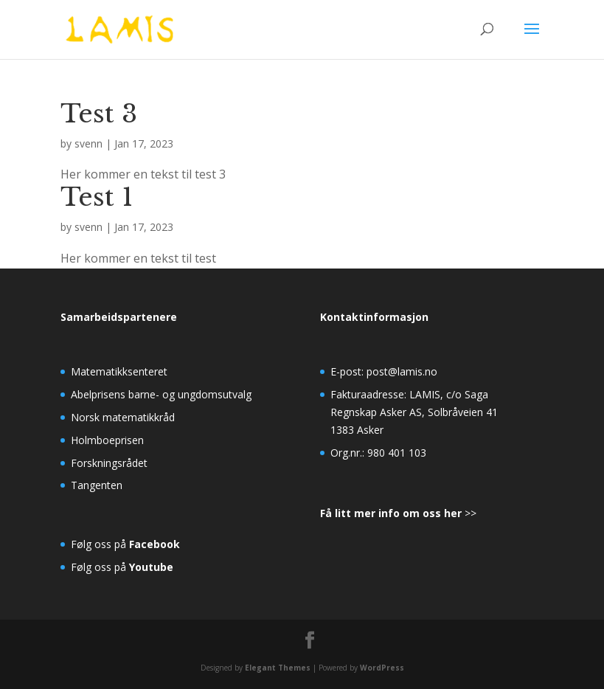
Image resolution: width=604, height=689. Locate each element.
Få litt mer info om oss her (391, 513)
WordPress (382, 667)
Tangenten (96, 485)
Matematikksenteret (119, 371)
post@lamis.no (402, 371)
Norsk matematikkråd (123, 417)
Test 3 (98, 113)
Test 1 (96, 196)
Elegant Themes (277, 667)
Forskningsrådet (109, 463)
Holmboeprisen (107, 440)
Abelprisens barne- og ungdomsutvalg (161, 394)
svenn (88, 143)
